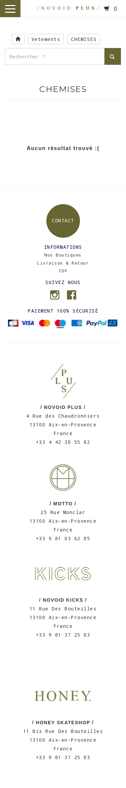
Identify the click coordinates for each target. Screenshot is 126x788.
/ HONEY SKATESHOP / (63, 722)
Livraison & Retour (63, 263)
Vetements (46, 39)
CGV (63, 270)
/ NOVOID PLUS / (63, 407)
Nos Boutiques (63, 255)
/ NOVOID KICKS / (63, 600)
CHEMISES (83, 39)
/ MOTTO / (63, 503)
